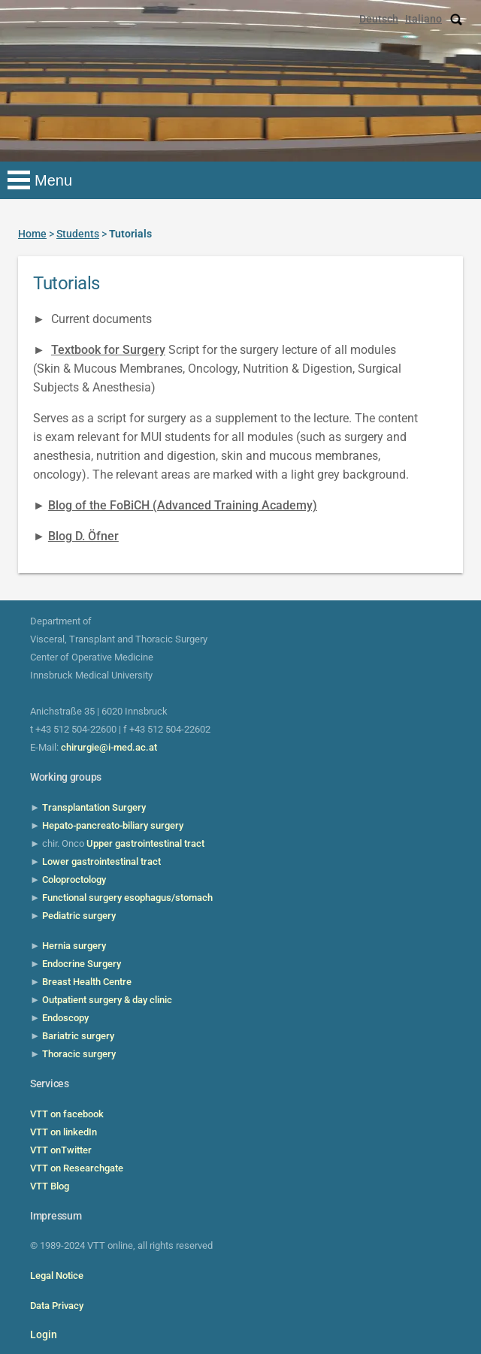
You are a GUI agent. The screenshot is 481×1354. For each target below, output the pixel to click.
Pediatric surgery (79, 915)
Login (43, 1334)
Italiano (423, 19)
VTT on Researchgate (76, 1168)
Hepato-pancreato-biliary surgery (112, 825)
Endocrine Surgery (81, 963)
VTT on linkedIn (63, 1132)
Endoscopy (65, 1017)
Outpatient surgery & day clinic (107, 999)
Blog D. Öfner (83, 536)
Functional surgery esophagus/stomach (127, 897)
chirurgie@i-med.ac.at (109, 747)
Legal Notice (56, 1275)
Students (77, 234)
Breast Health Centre (87, 981)
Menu (53, 180)
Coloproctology (74, 879)
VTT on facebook (67, 1114)
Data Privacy (56, 1305)
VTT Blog (49, 1186)
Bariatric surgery (78, 1035)
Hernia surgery (74, 945)
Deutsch (378, 19)
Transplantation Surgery (94, 807)
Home (32, 234)
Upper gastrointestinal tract (145, 843)
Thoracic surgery (79, 1053)
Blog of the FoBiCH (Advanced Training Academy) (182, 505)
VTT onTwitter (61, 1150)
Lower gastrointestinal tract (101, 861)
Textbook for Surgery (108, 350)
